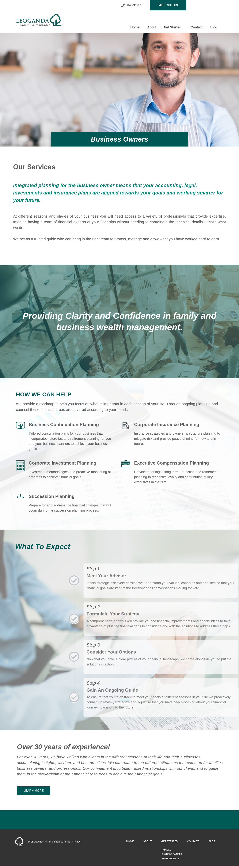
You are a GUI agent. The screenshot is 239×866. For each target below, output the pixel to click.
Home (135, 27)
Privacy (76, 841)
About (151, 27)
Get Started (173, 27)
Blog (213, 27)
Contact (197, 27)
